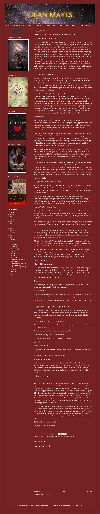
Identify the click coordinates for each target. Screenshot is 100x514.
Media (68, 25)
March (13, 274)
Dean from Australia (43, 436)
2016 (11, 223)
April (12, 256)
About (48, 25)
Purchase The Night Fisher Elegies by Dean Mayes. (28, 25)
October (13, 246)
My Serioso (14, 269)
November (14, 244)
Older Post (89, 491)
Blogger (81, 505)
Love (61, 436)
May (12, 253)
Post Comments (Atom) (47, 494)
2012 (11, 233)
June (12, 251)
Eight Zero (13, 271)
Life (59, 436)
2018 (11, 219)
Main (7, 25)
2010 (11, 237)
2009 (11, 240)
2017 (11, 221)
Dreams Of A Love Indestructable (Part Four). (18, 258)
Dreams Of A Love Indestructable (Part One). (18, 266)
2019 (11, 216)
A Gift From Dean (85, 25)
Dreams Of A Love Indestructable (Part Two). (18, 262)
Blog (61, 25)
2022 (11, 212)
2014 (11, 228)
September (14, 249)
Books (55, 25)
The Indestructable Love (69, 436)
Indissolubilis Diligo (52, 436)
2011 (11, 235)
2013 (11, 230)
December (14, 242)
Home (63, 491)
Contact (74, 25)
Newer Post (37, 491)
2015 (11, 226)
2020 (11, 214)
